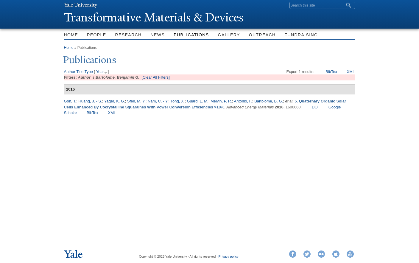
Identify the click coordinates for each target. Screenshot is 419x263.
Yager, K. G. (114, 101)
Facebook (292, 254)
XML (351, 71)
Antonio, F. (243, 101)
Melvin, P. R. (221, 101)
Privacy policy (228, 256)
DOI (315, 107)
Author (69, 71)
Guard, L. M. (197, 101)
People (96, 34)
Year (100, 71)
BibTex (331, 71)
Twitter (307, 254)
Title (79, 71)
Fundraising (301, 34)
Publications (191, 34)
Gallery (229, 34)
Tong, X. (178, 101)
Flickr (321, 254)
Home (71, 34)
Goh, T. (70, 101)
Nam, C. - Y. (158, 101)
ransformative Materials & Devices (154, 17)
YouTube (350, 254)
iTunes (335, 254)
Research (128, 34)
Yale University (80, 5)
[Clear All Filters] (155, 77)
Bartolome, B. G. (268, 101)
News (158, 34)
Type (89, 71)
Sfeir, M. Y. (136, 101)
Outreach (262, 34)
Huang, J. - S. (90, 101)
